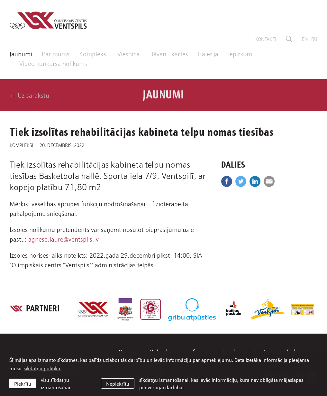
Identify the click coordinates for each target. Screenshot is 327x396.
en (305, 38)
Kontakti (265, 38)
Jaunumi (21, 53)
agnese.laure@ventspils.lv (63, 239)
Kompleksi (93, 53)
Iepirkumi (241, 53)
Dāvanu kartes (168, 53)
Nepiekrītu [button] (117, 383)
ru (314, 38)
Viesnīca (128, 53)
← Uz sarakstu (29, 95)
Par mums (55, 53)
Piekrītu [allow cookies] (22, 383)
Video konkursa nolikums (53, 63)
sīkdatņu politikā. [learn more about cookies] (42, 368)
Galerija (208, 53)
